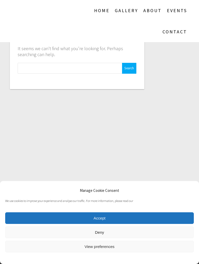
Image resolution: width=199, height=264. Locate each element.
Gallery (126, 10)
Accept (99, 218)
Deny (99, 232)
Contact (174, 32)
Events (177, 10)
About (152, 10)
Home (102, 10)
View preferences (99, 246)
